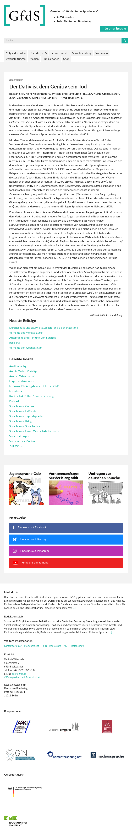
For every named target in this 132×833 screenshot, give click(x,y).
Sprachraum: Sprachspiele (25, 426)
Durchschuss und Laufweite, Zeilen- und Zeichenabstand (43, 327)
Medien (34, 58)
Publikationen (51, 58)
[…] (74, 607)
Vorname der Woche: (25, 347)
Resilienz (14, 342)
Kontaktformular (12, 645)
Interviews (15, 391)
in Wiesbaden (65, 17)
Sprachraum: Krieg (20, 421)
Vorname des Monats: (25, 332)
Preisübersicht (31, 645)
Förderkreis (11, 591)
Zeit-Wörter (16, 446)
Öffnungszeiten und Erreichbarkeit (22, 677)
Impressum (55, 645)
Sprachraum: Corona (21, 406)
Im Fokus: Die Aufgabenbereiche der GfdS (34, 386)
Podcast (14, 401)
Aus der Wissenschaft (22, 376)
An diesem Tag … (19, 366)
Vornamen (101, 52)
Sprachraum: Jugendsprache (26, 416)
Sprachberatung (81, 52)
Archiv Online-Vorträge (23, 371)
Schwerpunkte (59, 52)
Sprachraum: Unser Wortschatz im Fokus (34, 431)
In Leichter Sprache (114, 28)
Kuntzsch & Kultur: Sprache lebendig (31, 396)
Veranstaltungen (16, 58)
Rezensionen (16, 79)
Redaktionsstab (13, 616)
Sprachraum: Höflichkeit (23, 411)
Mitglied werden (16, 52)
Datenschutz (77, 645)
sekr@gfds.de (19, 673)
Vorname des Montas (22, 441)
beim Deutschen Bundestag (74, 21)
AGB (66, 645)
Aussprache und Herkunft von (32, 337)
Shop (66, 58)
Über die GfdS (38, 52)
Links (44, 645)
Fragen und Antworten (22, 381)
